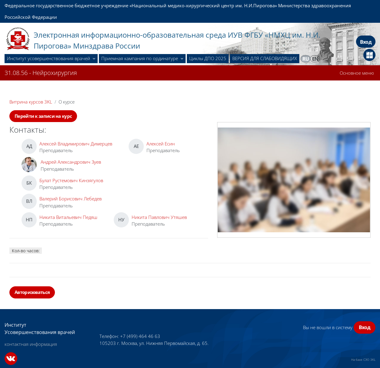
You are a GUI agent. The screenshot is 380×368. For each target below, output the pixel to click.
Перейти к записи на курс (43, 116)
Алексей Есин (160, 144)
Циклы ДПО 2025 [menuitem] (207, 58)
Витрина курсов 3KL (30, 102)
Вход (366, 42)
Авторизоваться (32, 292)
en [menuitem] (315, 59)
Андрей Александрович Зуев (71, 162)
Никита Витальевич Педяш (68, 217)
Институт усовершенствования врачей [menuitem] (49, 58)
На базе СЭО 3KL (363, 359)
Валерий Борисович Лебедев (70, 199)
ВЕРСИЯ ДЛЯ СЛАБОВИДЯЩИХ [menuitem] (264, 58)
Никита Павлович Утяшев (159, 217)
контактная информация (31, 344)
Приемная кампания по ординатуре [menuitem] (140, 58)
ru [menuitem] (305, 59)
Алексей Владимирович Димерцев (75, 144)
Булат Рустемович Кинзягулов (71, 180)
